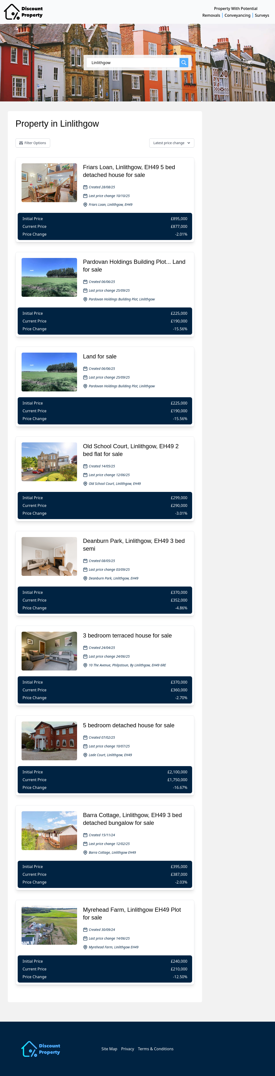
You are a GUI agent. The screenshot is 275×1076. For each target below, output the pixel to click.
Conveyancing (238, 15)
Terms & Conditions (155, 1048)
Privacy (127, 1048)
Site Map (109, 1048)
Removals (211, 15)
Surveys (262, 15)
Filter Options (32, 142)
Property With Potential (236, 8)
